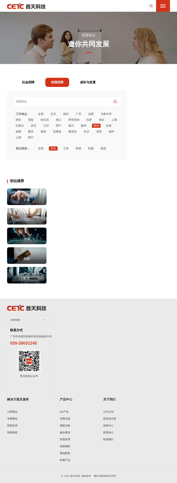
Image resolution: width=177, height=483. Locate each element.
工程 (66, 148)
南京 (102, 119)
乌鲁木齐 (106, 113)
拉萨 (89, 119)
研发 (53, 148)
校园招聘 (57, 82)
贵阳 (31, 119)
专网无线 (65, 418)
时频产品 (65, 460)
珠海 (96, 125)
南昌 (43, 131)
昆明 (99, 131)
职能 (91, 148)
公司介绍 (108, 411)
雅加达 (72, 131)
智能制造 (12, 432)
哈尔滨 (45, 119)
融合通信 (65, 432)
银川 (71, 125)
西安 (18, 119)
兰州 (46, 125)
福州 (66, 113)
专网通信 (12, 418)
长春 (108, 125)
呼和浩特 (74, 119)
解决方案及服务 (18, 399)
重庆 (31, 131)
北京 (53, 113)
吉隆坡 (57, 131)
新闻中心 (108, 425)
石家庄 (20, 125)
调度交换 (65, 425)
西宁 (58, 125)
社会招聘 (28, 82)
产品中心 (66, 399)
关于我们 (109, 399)
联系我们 (108, 439)
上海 (114, 119)
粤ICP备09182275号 (105, 476)
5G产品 (64, 411)
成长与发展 (88, 82)
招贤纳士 (108, 432)
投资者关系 (109, 418)
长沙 (86, 131)
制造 (103, 148)
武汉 (33, 125)
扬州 (83, 125)
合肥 (91, 113)
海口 (58, 119)
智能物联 (65, 446)
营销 (78, 148)
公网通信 (12, 411)
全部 (41, 113)
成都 (18, 131)
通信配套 (65, 453)
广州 (78, 113)
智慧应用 (12, 425)
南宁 (31, 137)
